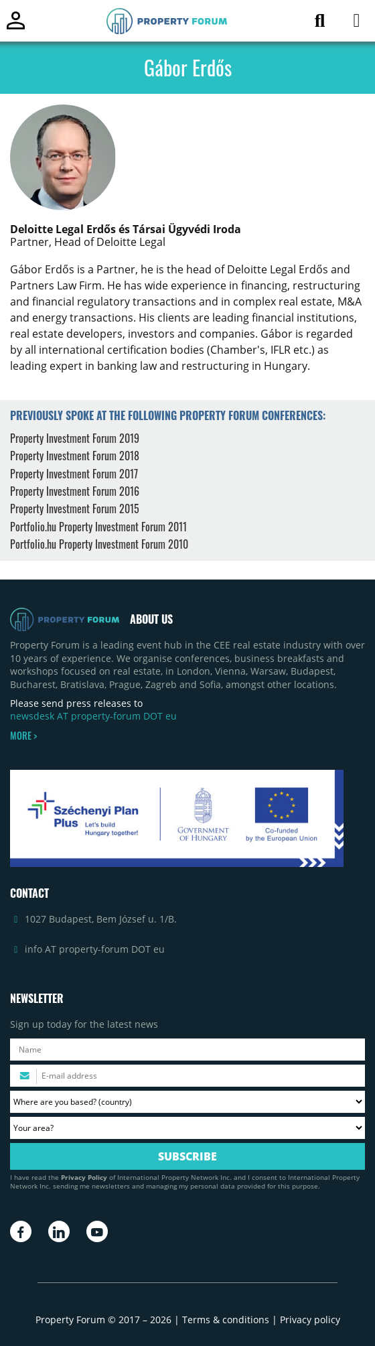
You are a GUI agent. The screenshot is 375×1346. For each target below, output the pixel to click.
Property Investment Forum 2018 (74, 456)
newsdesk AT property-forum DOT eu (93, 716)
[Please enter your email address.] (187, 1076)
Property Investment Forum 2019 (74, 438)
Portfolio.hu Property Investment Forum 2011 (98, 527)
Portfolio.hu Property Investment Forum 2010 (99, 544)
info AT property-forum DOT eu (95, 949)
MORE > (23, 735)
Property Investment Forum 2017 (74, 474)
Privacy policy (310, 1319)
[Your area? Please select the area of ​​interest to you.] (187, 1128)
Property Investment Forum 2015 (74, 508)
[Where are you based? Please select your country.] (187, 1102)
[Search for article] (319, 23)
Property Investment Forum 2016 (74, 491)
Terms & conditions (225, 1319)
